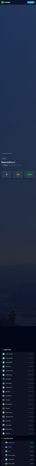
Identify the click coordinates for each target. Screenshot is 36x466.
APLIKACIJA (30, 2)
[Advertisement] (18, 338)
